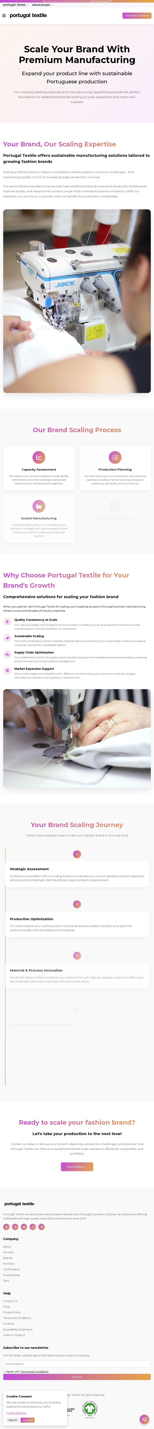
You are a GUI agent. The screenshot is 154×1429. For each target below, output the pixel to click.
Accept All (27, 1420)
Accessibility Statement (18, 1329)
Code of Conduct (14, 1335)
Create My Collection (137, 15)
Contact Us (10, 1301)
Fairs (6, 1280)
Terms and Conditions (17, 1318)
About (7, 1246)
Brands (7, 1258)
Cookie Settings (16, 1413)
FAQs (6, 1306)
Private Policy (12, 1312)
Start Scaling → (77, 1167)
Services (8, 1252)
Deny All (13, 1420)
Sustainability (11, 1275)
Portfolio (8, 1263)
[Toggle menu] (4, 15)
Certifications (11, 1269)
